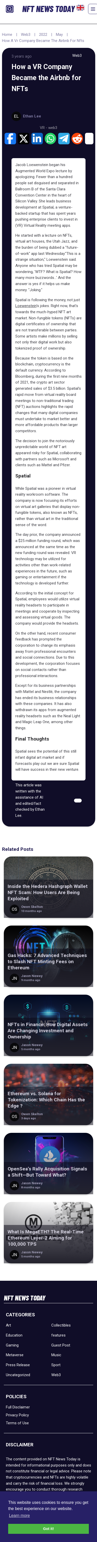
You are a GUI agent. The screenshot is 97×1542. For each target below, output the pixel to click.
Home (7, 34)
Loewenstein (26, 305)
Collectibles (61, 1325)
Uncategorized (18, 1375)
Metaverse (14, 1355)
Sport (55, 1365)
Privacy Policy (17, 1415)
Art (8, 1325)
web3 (52, 127)
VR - (44, 127)
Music (56, 1355)
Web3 (25, 34)
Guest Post (60, 1345)
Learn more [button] (19, 1515)
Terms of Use (17, 1423)
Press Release (18, 1365)
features (58, 1335)
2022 (43, 34)
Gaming (12, 1345)
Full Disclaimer (18, 1407)
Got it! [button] (48, 1529)
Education (14, 1335)
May (59, 34)
